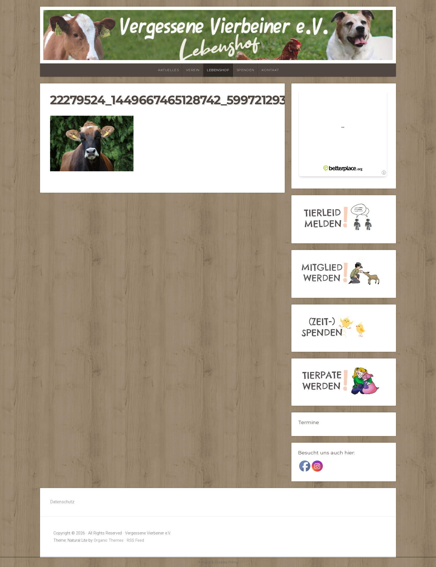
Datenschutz (62, 501)
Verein (193, 70)
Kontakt (270, 70)
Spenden (245, 70)
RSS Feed (135, 540)
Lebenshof (218, 70)
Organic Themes (108, 540)
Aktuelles (168, 70)
